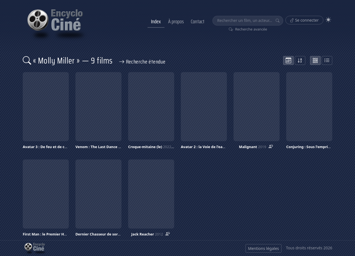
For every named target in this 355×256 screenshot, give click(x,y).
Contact (197, 21)
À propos (176, 21)
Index (156, 21)
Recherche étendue (142, 61)
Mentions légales (263, 248)
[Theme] (328, 20)
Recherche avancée (248, 29)
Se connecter (304, 20)
